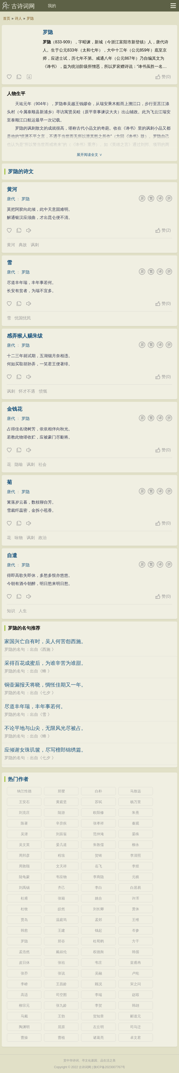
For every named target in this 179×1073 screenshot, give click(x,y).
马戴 (24, 1016)
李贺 (98, 1005)
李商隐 (98, 877)
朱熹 (135, 812)
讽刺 (35, 245)
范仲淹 (98, 834)
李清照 (135, 855)
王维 (135, 920)
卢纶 (135, 973)
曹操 (24, 1037)
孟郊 (98, 920)
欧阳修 (98, 812)
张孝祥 (98, 823)
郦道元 (135, 1016)
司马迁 (135, 1027)
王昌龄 (61, 984)
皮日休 (24, 962)
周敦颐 (24, 866)
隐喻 (19, 464)
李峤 (24, 984)
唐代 (11, 199)
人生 (23, 611)
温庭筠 (61, 920)
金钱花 (14, 409)
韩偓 (135, 952)
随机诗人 (28, 77)
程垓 (61, 855)
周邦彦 (24, 855)
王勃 (61, 1016)
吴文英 (24, 845)
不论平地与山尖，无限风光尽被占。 (45, 728)
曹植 (61, 1037)
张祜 (61, 962)
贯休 (135, 909)
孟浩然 (24, 952)
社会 (42, 464)
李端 (98, 995)
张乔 (24, 973)
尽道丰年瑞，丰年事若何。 (35, 706)
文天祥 (61, 866)
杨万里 (135, 802)
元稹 (135, 877)
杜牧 (24, 909)
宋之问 (135, 984)
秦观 (135, 823)
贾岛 (24, 920)
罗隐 (30, 18)
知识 (11, 611)
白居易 (135, 887)
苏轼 (98, 802)
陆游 (61, 812)
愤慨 (43, 391)
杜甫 (24, 898)
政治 (42, 537)
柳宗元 (24, 1005)
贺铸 (98, 855)
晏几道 (61, 845)
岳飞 (98, 866)
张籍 (61, 898)
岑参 (135, 930)
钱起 (98, 930)
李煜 (135, 866)
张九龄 (61, 1005)
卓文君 (135, 1037)
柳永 (135, 845)
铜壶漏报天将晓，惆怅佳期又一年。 (45, 685)
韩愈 (24, 930)
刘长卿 (98, 909)
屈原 (61, 1027)
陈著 (24, 823)
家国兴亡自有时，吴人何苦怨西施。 (45, 641)
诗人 (18, 18)
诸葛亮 (98, 1037)
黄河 (12, 189)
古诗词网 (23, 6)
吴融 (98, 973)
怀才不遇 (27, 391)
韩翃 (135, 1005)
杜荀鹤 (98, 941)
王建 (61, 930)
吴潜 (24, 834)
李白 (98, 887)
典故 (23, 245)
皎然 (61, 909)
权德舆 (98, 952)
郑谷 (61, 941)
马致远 (135, 791)
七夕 (46, 693)
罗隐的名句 (14, 649)
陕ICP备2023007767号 (109, 1067)
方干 (135, 941)
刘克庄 (24, 812)
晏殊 (135, 834)
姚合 (98, 898)
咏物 (19, 537)
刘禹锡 (24, 887)
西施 (46, 649)
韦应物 (61, 877)
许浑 (135, 898)
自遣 (12, 555)
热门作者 (18, 779)
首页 (6, 18)
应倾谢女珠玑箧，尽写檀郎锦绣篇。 (45, 750)
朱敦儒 (98, 845)
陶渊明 (24, 1027)
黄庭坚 (61, 802)
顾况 (98, 984)
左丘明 (98, 1027)
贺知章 (98, 1016)
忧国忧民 (23, 318)
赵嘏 (135, 995)
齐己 (61, 887)
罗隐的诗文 (20, 171)
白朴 (98, 791)
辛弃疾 (61, 823)
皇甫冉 (135, 962)
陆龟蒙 (24, 877)
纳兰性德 (24, 791)
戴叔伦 (61, 952)
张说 (61, 973)
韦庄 (98, 962)
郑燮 (61, 791)
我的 (52, 6)
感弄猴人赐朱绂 (25, 336)
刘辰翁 (61, 834)
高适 (24, 995)
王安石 (24, 802)
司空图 (61, 995)
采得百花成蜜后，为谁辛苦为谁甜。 (45, 663)
